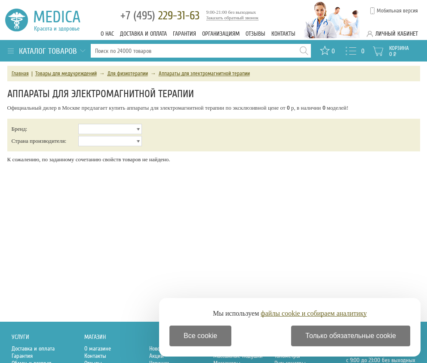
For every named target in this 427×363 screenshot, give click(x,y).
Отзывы (255, 33)
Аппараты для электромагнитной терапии (204, 73)
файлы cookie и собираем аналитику (314, 313)
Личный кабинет (396, 33)
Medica (61, 20)
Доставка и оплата (143, 33)
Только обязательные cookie (350, 335)
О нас (107, 33)
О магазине (97, 348)
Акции (156, 356)
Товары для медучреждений (66, 73)
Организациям (221, 33)
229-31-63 (160, 16)
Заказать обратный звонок (232, 17)
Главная (20, 73)
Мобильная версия (397, 10)
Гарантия (184, 33)
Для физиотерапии (128, 73)
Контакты (283, 33)
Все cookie (200, 335)
